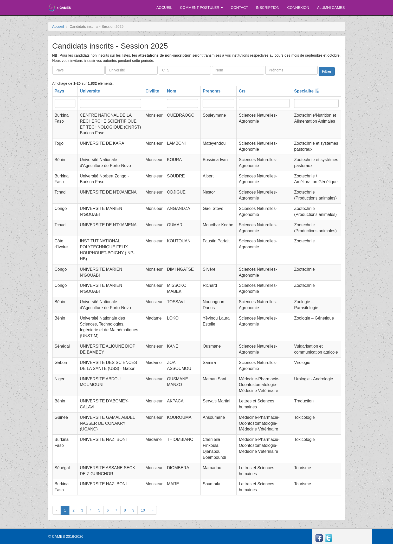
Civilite (152, 91)
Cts (242, 91)
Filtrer (326, 71)
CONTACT (239, 7)
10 (143, 510)
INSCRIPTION (267, 7)
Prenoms (211, 91)
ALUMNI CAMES (331, 7)
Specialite (304, 91)
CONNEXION (298, 7)
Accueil (58, 26)
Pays (59, 91)
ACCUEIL (164, 7)
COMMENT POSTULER (201, 7)
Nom (171, 91)
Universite (90, 91)
